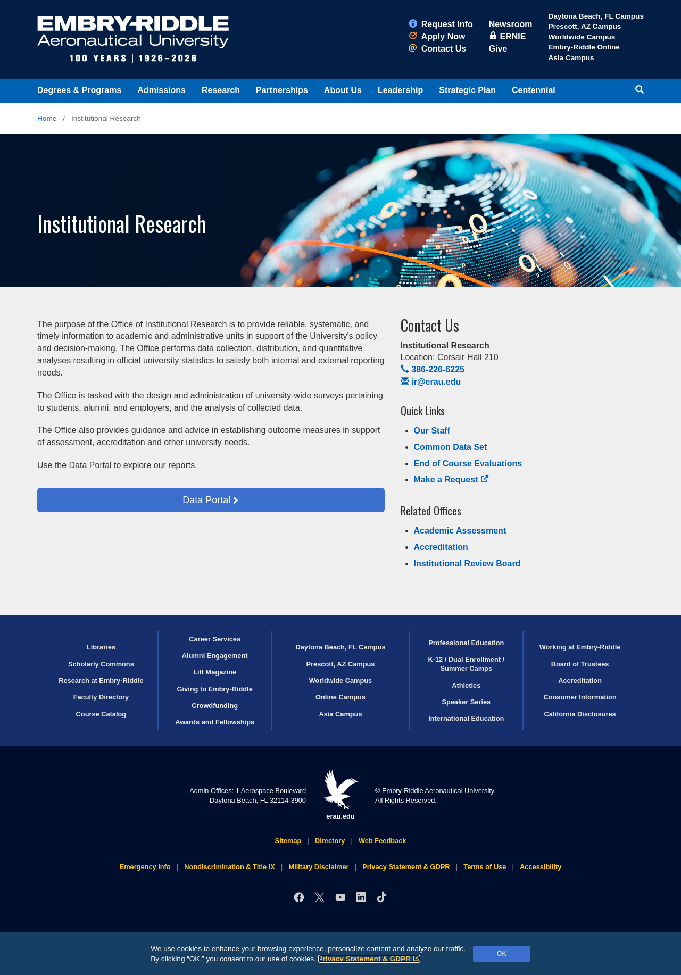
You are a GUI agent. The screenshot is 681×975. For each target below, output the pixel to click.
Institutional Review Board (467, 563)
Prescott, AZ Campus (584, 26)
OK (501, 953)
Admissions (161, 90)
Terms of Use (484, 867)
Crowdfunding (215, 706)
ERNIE (507, 36)
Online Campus (340, 697)
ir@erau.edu (431, 381)
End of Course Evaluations (468, 463)
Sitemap (288, 841)
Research (221, 90)
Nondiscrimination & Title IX (229, 867)
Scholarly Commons (101, 664)
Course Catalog (101, 714)
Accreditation (441, 547)
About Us (343, 90)
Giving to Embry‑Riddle (215, 689)
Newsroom (511, 24)
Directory (330, 841)
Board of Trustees (580, 664)
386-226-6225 (432, 369)
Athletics (466, 685)
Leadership (400, 90)
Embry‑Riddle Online (583, 47)
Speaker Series (466, 702)
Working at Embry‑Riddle (580, 647)
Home (46, 118)
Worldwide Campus (581, 37)
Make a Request (451, 479)
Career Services (214, 639)
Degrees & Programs (79, 90)
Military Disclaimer (318, 867)
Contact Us (437, 48)
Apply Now (437, 36)
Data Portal (206, 500)
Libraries (101, 647)
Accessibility (540, 867)
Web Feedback (382, 841)
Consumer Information (579, 697)
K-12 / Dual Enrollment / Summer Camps (466, 663)
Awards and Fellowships (214, 722)
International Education (466, 718)
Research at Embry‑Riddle (101, 681)
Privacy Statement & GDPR (369, 959)
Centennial (533, 90)
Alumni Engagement (215, 656)
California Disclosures (580, 714)
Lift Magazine (214, 672)
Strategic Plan (467, 90)
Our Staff (432, 430)
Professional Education (466, 643)
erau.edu (340, 795)
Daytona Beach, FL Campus (596, 16)
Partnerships (282, 90)
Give (498, 48)
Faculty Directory (101, 697)
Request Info (441, 24)
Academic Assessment (460, 530)
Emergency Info (145, 867)
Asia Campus (571, 58)
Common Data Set (450, 447)
